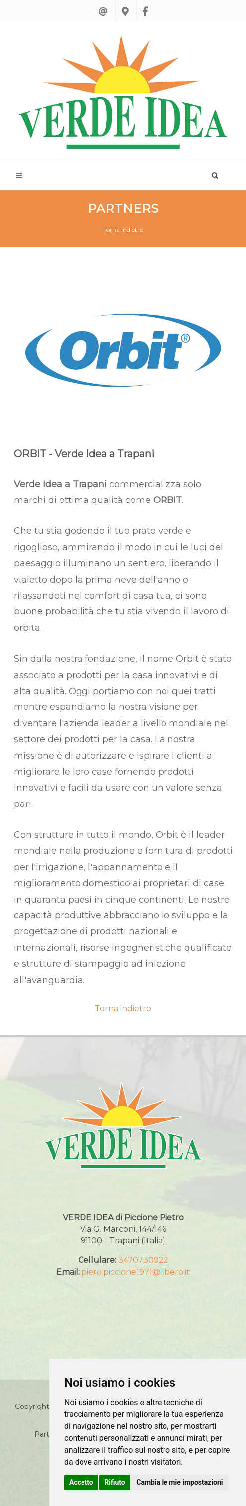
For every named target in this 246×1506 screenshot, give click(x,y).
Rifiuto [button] (114, 1482)
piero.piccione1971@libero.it (136, 1272)
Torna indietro (123, 229)
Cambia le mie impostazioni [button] (179, 1482)
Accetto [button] (81, 1482)
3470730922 (143, 1260)
